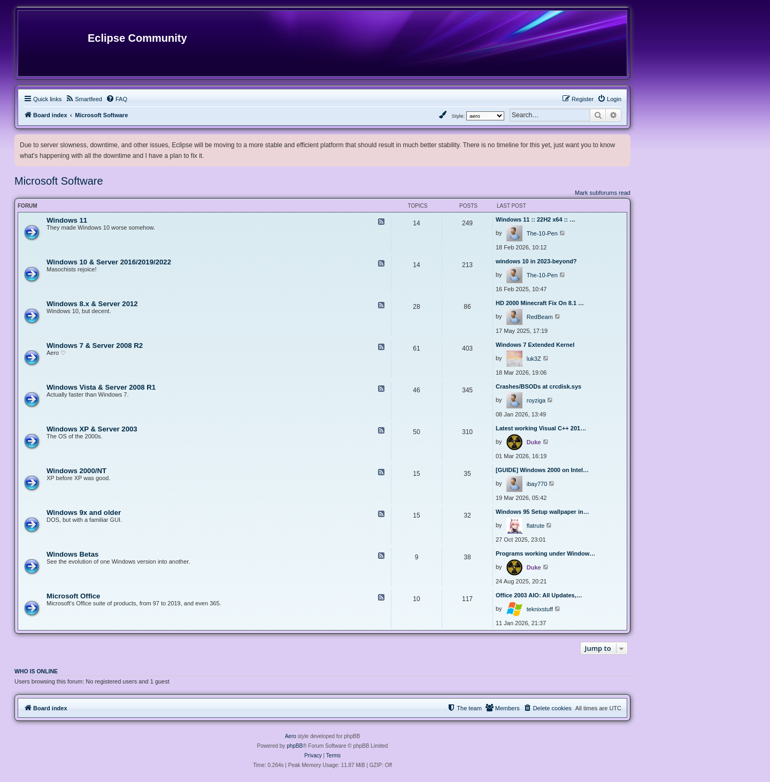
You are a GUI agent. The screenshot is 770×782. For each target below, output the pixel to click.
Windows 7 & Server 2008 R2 (95, 345)
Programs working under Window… (545, 553)
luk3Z (534, 358)
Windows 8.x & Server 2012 (92, 304)
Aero (290, 736)
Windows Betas (72, 554)
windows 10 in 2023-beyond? (536, 261)
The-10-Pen (542, 233)
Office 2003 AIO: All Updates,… (539, 595)
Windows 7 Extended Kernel (535, 344)
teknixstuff (540, 609)
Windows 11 (67, 220)
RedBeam (540, 317)
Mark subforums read (602, 192)
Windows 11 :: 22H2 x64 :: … (535, 219)
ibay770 (537, 484)
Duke (534, 442)
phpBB (295, 746)
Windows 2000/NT (76, 471)
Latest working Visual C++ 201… (541, 428)
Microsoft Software (58, 181)
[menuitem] (83, 99)
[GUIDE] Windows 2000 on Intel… (542, 470)
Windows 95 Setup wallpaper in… (542, 511)
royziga (536, 400)
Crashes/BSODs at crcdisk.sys (538, 386)
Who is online (36, 671)
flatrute (536, 525)
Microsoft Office (73, 596)
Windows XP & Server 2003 (92, 429)
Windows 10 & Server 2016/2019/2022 (109, 262)
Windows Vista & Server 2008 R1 (101, 387)
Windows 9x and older (84, 512)
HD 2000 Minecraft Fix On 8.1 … (540, 303)
